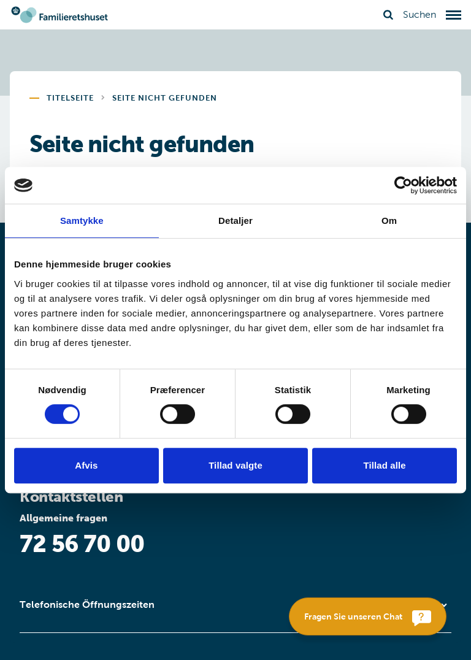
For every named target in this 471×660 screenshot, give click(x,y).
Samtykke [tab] (82, 220)
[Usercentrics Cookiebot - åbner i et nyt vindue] (403, 185)
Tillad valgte (235, 465)
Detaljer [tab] (235, 220)
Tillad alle (385, 465)
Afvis (86, 465)
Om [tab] (389, 220)
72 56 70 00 (82, 544)
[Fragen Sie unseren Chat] (367, 616)
